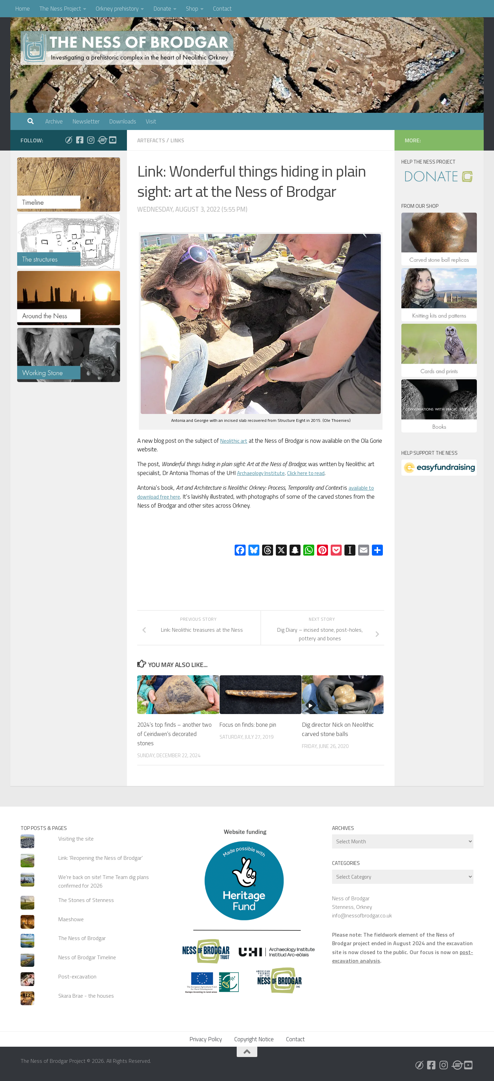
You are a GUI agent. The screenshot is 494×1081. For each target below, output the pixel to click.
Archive (54, 121)
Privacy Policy (205, 1039)
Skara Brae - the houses (86, 995)
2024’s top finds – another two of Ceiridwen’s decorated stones (174, 734)
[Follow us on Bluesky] (68, 140)
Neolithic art (235, 440)
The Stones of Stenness (86, 900)
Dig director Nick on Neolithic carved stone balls (338, 729)
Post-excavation (77, 976)
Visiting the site (76, 838)
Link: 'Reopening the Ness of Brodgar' (100, 858)
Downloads (122, 121)
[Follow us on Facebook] (79, 140)
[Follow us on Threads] (101, 140)
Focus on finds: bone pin (250, 724)
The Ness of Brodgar (82, 938)
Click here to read (314, 472)
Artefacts (152, 140)
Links (180, 140)
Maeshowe (71, 919)
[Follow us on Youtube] (112, 140)
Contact (222, 8)
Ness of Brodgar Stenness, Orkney (352, 902)
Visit (151, 121)
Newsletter (85, 121)
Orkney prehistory (117, 8)
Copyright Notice (254, 1039)
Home (22, 8)
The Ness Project (60, 8)
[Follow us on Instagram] (90, 140)
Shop (192, 8)
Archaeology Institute (264, 472)
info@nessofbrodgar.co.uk (362, 915)
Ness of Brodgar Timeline (87, 957)
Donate (162, 8)
